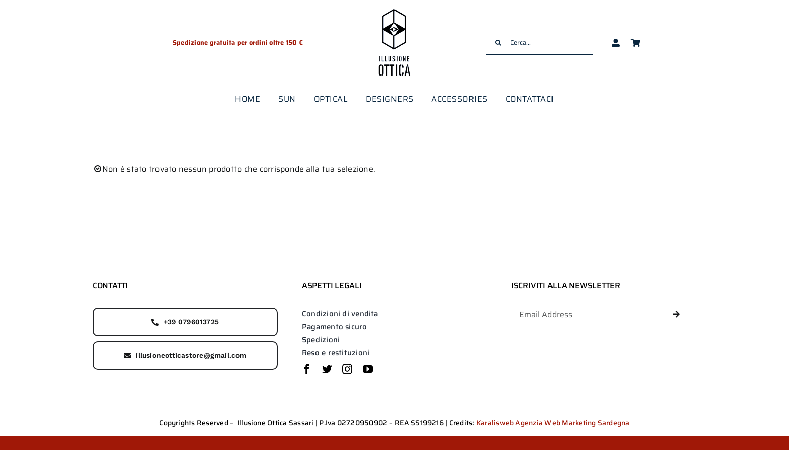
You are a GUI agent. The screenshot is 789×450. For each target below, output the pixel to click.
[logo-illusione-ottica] (394, 10)
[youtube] (368, 369)
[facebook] (307, 369)
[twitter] (327, 369)
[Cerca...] (539, 43)
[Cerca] (498, 43)
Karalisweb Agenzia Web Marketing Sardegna (553, 422)
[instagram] (347, 369)
